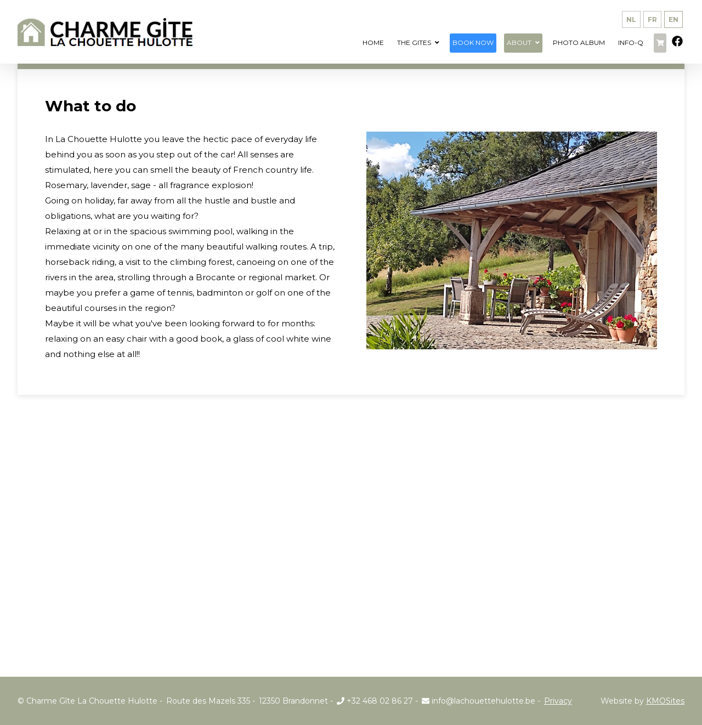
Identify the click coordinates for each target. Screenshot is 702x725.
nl (631, 19)
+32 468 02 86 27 (375, 701)
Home (373, 42)
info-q (630, 42)
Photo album (579, 42)
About (519, 42)
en (673, 19)
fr (652, 19)
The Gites (414, 42)
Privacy (558, 701)
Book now (473, 42)
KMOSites (665, 701)
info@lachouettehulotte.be (478, 701)
